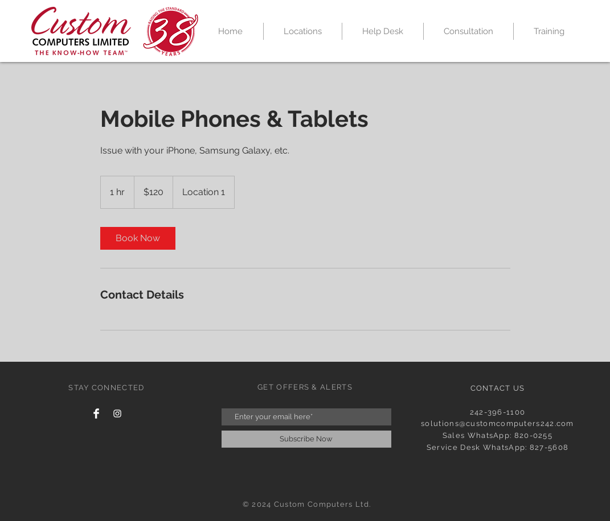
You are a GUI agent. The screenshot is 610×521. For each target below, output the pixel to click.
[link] (137, 238)
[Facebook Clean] (96, 413)
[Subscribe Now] (306, 439)
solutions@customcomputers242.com (497, 423)
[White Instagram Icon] (117, 413)
